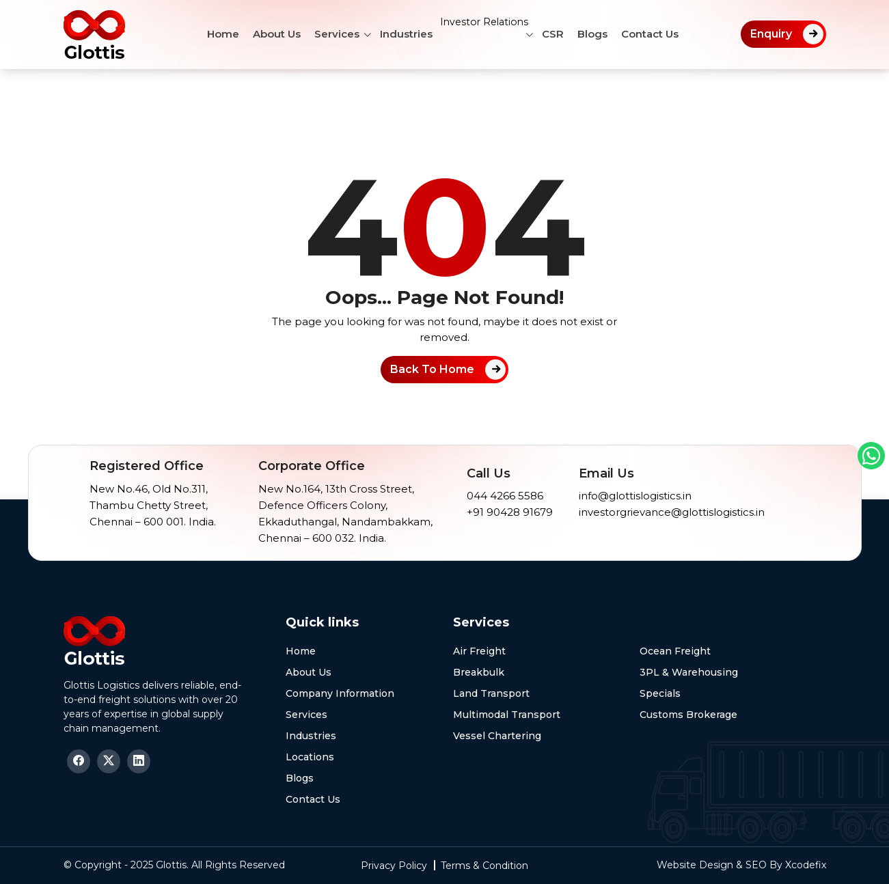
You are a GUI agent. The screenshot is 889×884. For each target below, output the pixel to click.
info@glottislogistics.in (635, 495)
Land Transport (491, 693)
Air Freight (479, 651)
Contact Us (660, 33)
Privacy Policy (394, 865)
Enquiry (771, 33)
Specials (660, 693)
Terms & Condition (484, 865)
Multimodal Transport (506, 714)
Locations (310, 757)
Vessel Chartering (497, 736)
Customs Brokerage (688, 714)
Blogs (603, 33)
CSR (563, 33)
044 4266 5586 (505, 495)
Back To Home (432, 369)
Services (327, 33)
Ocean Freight (675, 651)
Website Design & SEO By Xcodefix (741, 865)
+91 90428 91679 (510, 512)
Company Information (340, 693)
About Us (267, 33)
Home (213, 33)
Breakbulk (478, 672)
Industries (396, 33)
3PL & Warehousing (689, 672)
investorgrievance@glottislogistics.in (672, 512)
